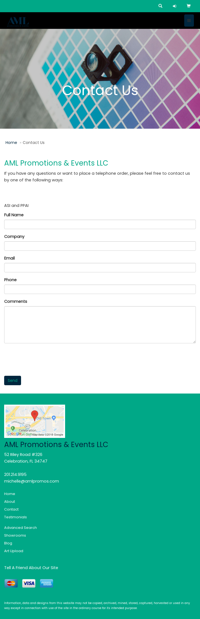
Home (11, 142)
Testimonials (15, 517)
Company (14, 236)
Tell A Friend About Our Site (31, 567)
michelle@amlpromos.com (31, 481)
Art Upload (13, 551)
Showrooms (15, 535)
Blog (8, 543)
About (9, 501)
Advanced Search (20, 527)
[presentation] (46, 358)
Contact (11, 509)
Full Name (14, 215)
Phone (10, 280)
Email (9, 258)
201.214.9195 (15, 474)
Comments (15, 301)
